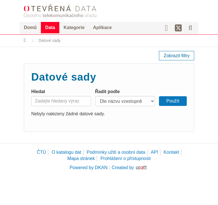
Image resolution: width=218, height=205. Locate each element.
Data (50, 27)
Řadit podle (107, 91)
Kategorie (74, 27)
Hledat (38, 91)
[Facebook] (168, 27)
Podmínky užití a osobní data (116, 152)
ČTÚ (41, 152)
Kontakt (171, 152)
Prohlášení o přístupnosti (125, 158)
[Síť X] (178, 28)
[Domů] (25, 40)
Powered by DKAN (88, 167)
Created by (123, 167)
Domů (30, 27)
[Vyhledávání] (190, 27)
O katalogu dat (66, 152)
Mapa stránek (81, 158)
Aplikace (102, 27)
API (154, 152)
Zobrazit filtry (177, 55)
